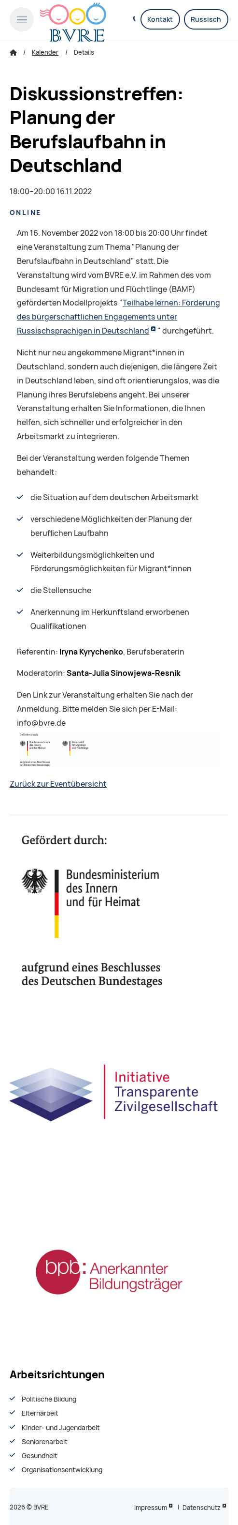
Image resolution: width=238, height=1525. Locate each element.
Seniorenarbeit (45, 1441)
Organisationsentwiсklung (62, 1469)
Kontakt (160, 19)
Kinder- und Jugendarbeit (61, 1427)
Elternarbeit (40, 1413)
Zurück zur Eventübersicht (58, 784)
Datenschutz (201, 1508)
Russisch (206, 19)
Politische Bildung (49, 1399)
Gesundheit (39, 1455)
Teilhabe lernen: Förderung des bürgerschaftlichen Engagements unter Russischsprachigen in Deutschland (118, 317)
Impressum (150, 1508)
